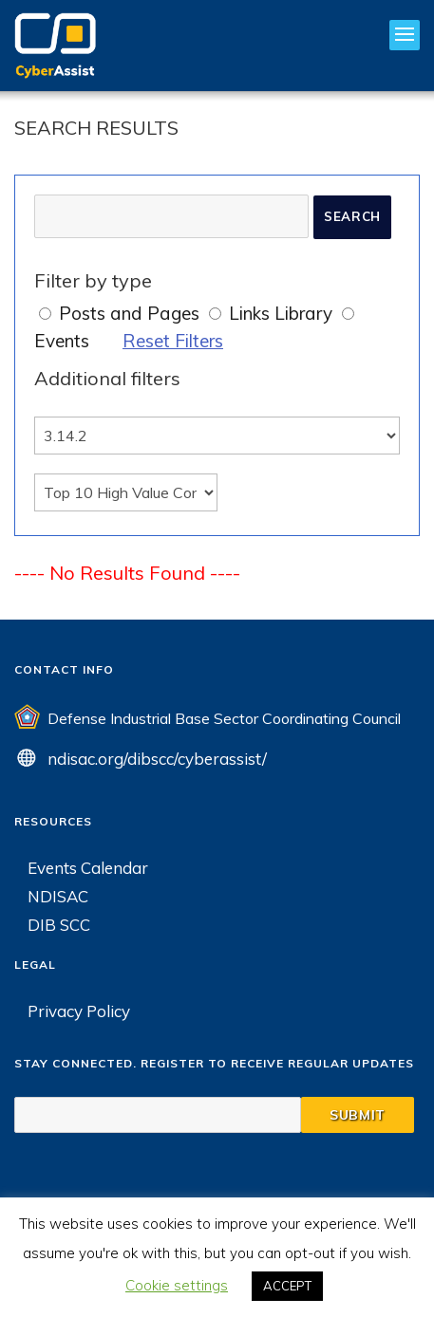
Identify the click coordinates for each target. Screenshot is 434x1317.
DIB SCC (59, 925)
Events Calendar (88, 868)
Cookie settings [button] (176, 1285)
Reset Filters (173, 340)
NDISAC (58, 896)
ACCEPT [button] (287, 1285)
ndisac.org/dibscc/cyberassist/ (157, 759)
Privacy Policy (79, 1011)
